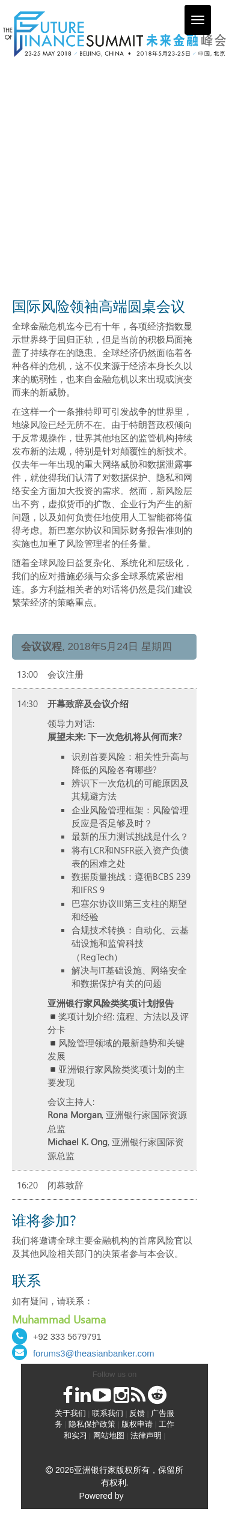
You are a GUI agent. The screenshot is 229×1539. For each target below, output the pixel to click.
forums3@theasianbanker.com (93, 1353)
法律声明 (146, 1436)
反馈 (137, 1413)
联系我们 (107, 1413)
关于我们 (70, 1413)
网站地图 (108, 1436)
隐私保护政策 (92, 1424)
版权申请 (137, 1424)
